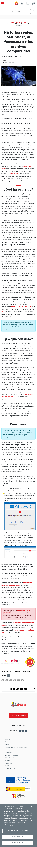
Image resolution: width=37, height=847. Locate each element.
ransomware (14, 174)
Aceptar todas (17, 842)
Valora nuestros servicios (11, 742)
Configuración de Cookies (18, 831)
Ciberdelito (17, 671)
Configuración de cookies (11, 755)
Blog (25, 22)
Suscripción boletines (18, 716)
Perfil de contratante (10, 766)
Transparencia (8, 763)
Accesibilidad (8, 752)
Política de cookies (10, 758)
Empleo (7, 744)
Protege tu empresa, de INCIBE (21, 307)
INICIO (12, 22)
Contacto (7, 739)
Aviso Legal (8, 750)
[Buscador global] (19, 11)
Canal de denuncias (10, 768)
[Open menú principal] (2, 3)
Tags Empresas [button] (19, 688)
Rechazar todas (18, 837)
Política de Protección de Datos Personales (16, 747)
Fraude (4, 675)
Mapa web (7, 760)
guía (2, 312)
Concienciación (26, 671)
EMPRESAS (19, 22)
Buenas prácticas (7, 671)
